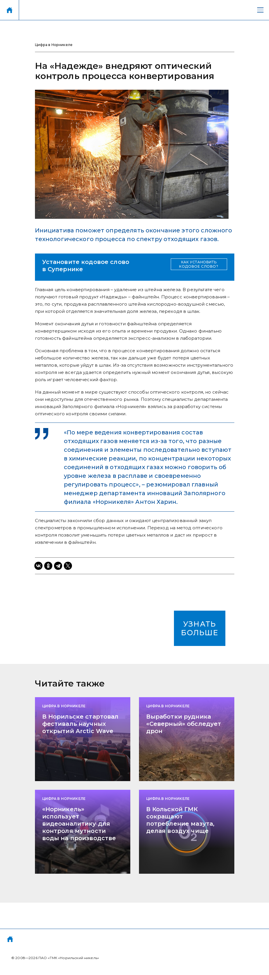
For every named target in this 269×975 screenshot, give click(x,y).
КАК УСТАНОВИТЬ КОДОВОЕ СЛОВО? (198, 264)
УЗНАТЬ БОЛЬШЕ (199, 628)
